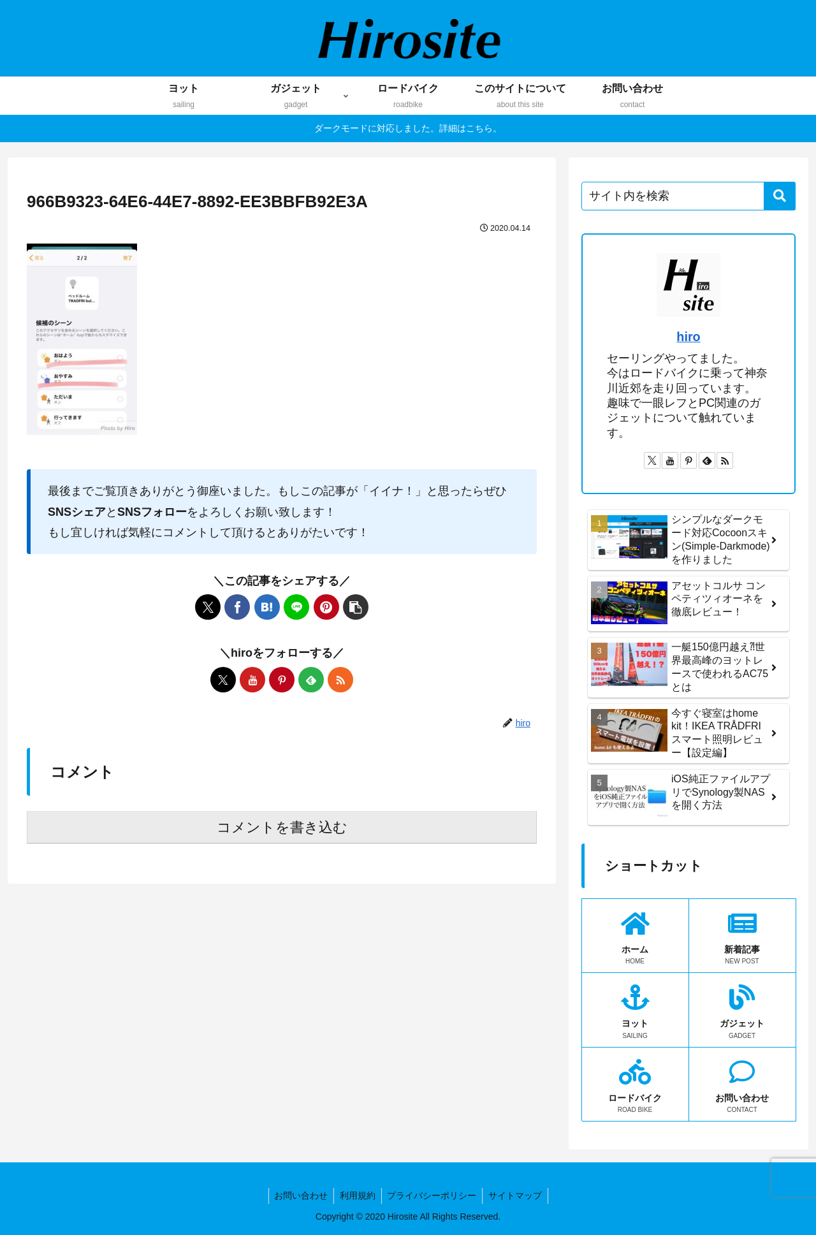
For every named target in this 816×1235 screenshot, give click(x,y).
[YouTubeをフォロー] (252, 679)
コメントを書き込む (282, 827)
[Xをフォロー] (223, 679)
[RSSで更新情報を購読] (340, 679)
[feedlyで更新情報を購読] (311, 679)
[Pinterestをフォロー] (282, 679)
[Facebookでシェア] (237, 607)
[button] (355, 607)
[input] (688, 196)
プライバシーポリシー (432, 1195)
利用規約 (357, 1195)
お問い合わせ (299, 1195)
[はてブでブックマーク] (267, 607)
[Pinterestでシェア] (326, 607)
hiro (688, 337)
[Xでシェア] (208, 607)
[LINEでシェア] (296, 607)
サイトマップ (517, 1195)
